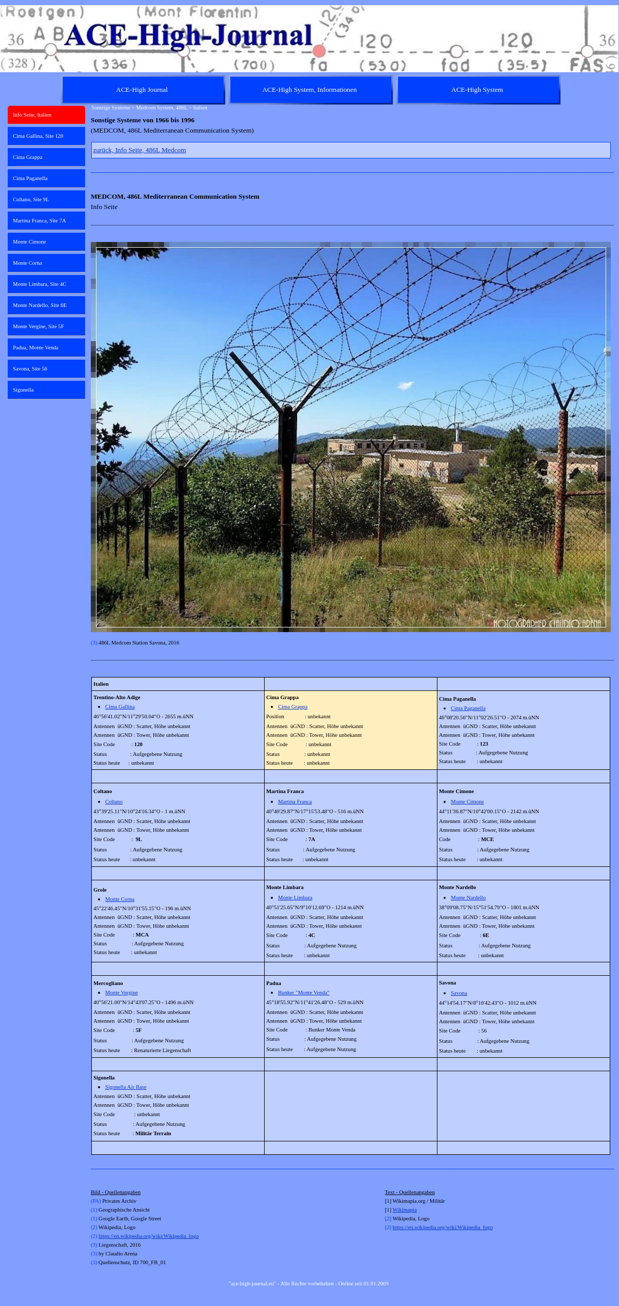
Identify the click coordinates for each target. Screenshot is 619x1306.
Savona (459, 993)
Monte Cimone (467, 801)
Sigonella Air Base (125, 1087)
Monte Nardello (468, 897)
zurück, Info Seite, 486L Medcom (139, 150)
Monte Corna (120, 899)
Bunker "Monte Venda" (304, 992)
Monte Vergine (121, 992)
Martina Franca (295, 801)
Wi (396, 1210)
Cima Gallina (120, 707)
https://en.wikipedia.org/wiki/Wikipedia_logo (149, 1236)
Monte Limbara (295, 897)
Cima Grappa (292, 707)
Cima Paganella (468, 708)
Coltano (114, 801)
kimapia (408, 1210)
